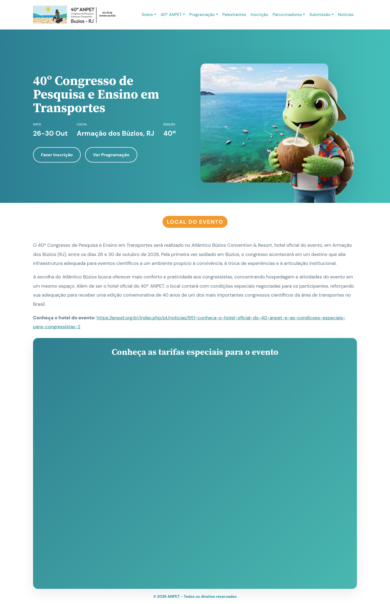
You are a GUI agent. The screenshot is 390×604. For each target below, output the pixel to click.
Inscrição (259, 14)
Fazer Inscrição (57, 155)
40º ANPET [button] (171, 14)
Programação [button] (202, 14)
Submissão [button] (319, 14)
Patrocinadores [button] (287, 14)
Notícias (346, 14)
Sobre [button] (147, 14)
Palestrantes (234, 14)
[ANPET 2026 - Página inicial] (74, 14)
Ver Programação (111, 155)
